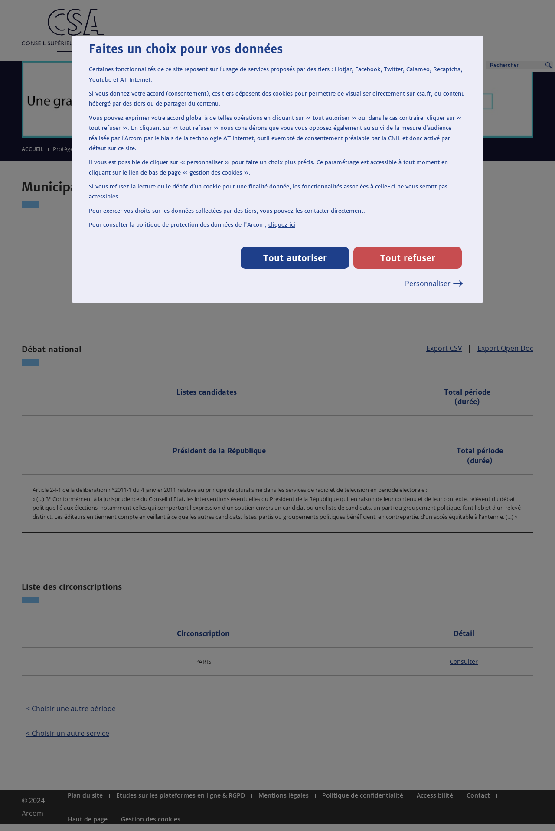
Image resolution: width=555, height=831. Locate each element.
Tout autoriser (295, 257)
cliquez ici (281, 224)
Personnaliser (433, 283)
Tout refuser (407, 257)
